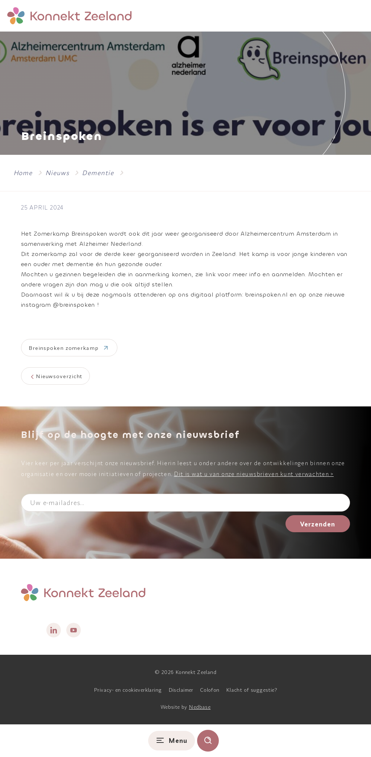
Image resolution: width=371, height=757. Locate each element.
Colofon (210, 690)
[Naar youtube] (73, 630)
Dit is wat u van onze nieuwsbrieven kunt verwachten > (254, 473)
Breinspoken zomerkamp (64, 347)
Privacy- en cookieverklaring (128, 690)
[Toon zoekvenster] (208, 741)
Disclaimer (180, 690)
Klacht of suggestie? (251, 690)
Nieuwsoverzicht (59, 376)
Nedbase (199, 707)
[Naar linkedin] (53, 630)
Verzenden (317, 524)
